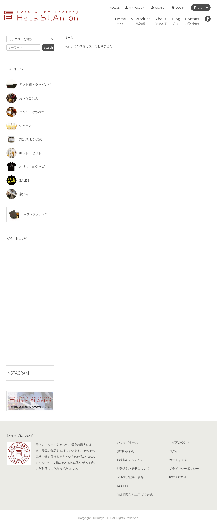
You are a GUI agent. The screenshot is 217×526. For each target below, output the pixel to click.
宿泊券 (17, 194)
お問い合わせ (126, 451)
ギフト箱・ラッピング (28, 84)
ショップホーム (127, 442)
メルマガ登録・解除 (130, 477)
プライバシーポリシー (184, 468)
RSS (172, 477)
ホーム (69, 37)
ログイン (175, 451)
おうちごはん (22, 98)
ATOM (181, 477)
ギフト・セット (23, 153)
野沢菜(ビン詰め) (24, 139)
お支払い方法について (132, 460)
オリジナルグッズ (25, 166)
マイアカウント (179, 442)
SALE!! (17, 180)
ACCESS (115, 8)
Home (120, 20)
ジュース (19, 125)
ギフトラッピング (27, 214)
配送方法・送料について (133, 468)
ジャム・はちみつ (25, 112)
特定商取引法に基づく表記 (135, 494)
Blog (176, 20)
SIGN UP (160, 7)
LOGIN (180, 7)
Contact (192, 20)
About (161, 20)
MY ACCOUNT (137, 8)
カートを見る (178, 460)
